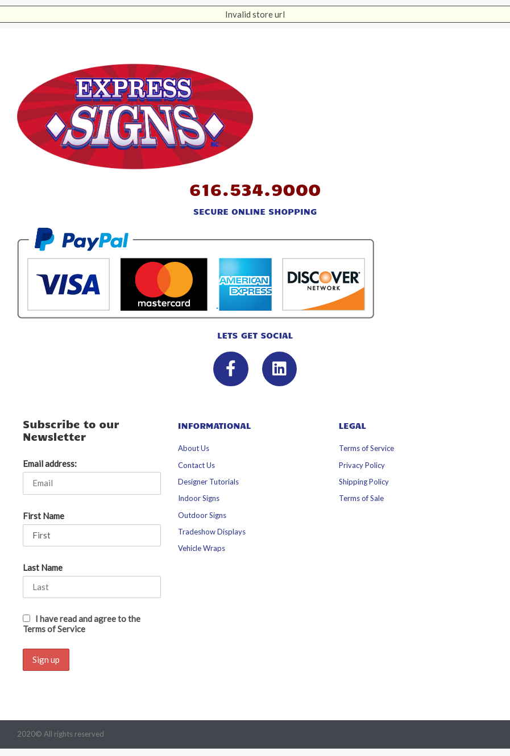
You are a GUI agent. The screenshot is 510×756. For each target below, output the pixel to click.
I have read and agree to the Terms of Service (81, 623)
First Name (43, 516)
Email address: (50, 463)
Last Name (43, 567)
